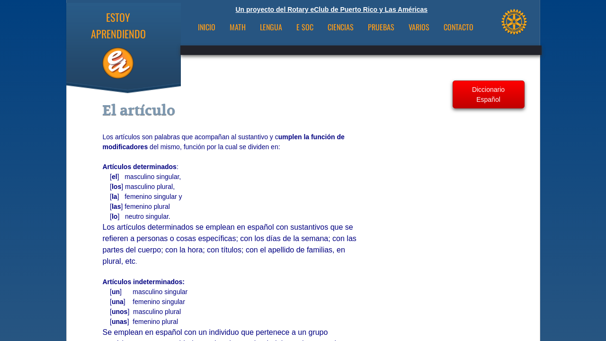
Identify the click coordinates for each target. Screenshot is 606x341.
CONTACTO (458, 27)
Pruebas (381, 27)
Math (238, 27)
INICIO (206, 27)
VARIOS (419, 27)
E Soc (304, 27)
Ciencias (341, 27)
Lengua (271, 27)
